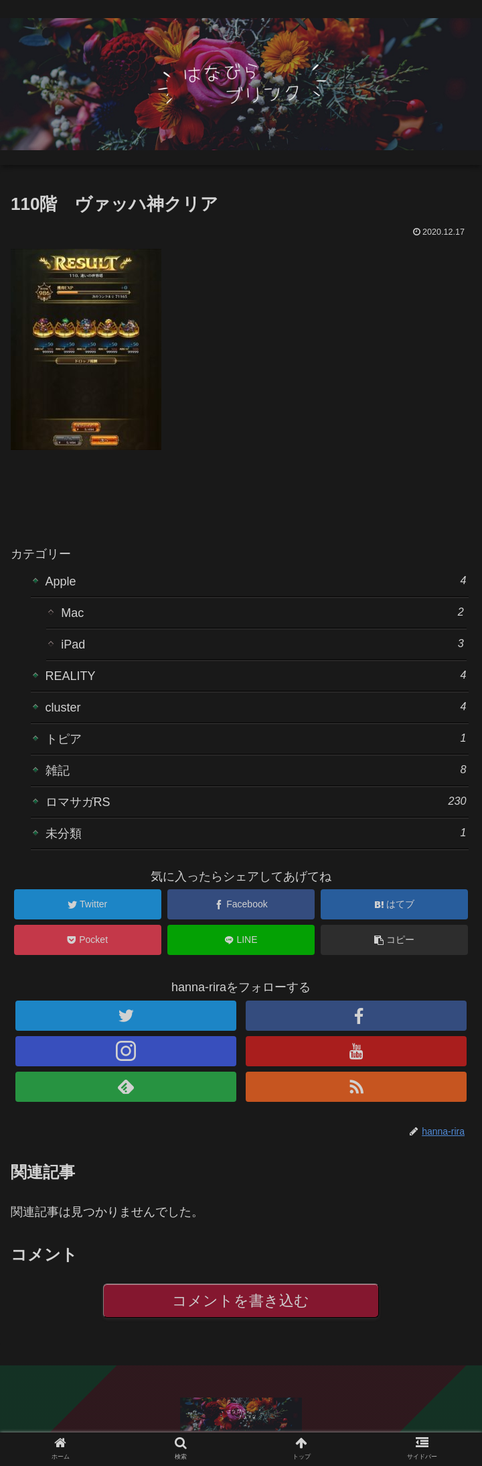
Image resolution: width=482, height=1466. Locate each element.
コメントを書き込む (240, 1300)
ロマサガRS (256, 801)
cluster (256, 706)
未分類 (256, 832)
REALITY (256, 675)
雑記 (256, 769)
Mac (262, 612)
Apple (256, 580)
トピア (256, 738)
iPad (262, 643)
